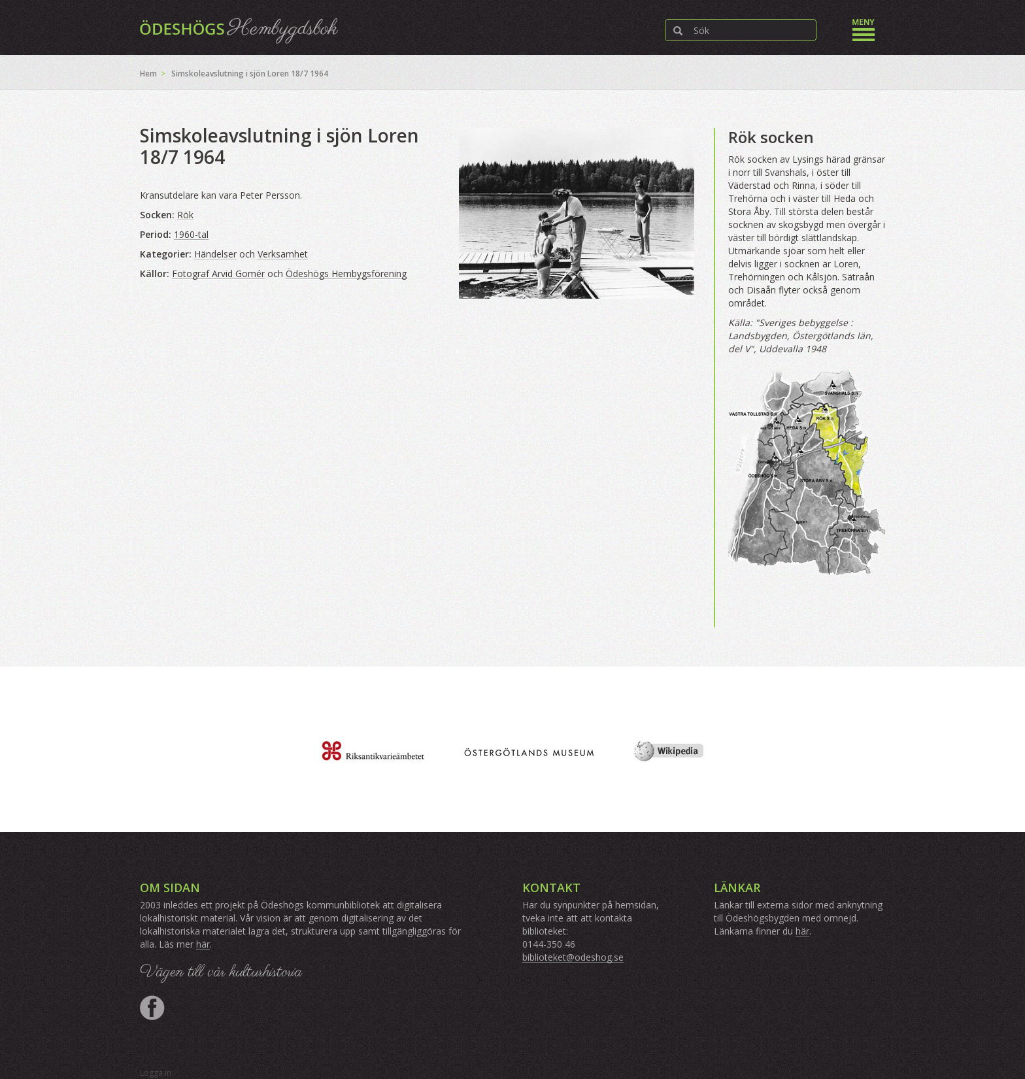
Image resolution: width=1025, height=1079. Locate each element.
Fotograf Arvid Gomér (218, 273)
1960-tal (191, 234)
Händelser (215, 254)
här (203, 944)
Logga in (155, 1072)
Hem (148, 73)
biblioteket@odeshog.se (573, 957)
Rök (185, 214)
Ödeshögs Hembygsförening (346, 273)
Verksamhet (283, 254)
